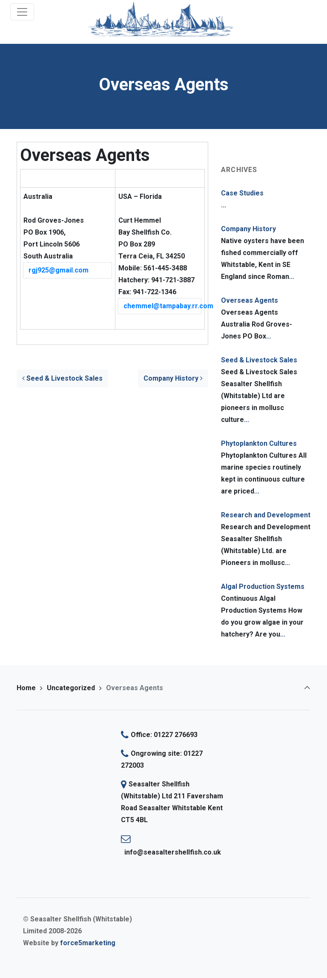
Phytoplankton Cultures (259, 443)
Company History (173, 378)
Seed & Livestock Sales (62, 378)
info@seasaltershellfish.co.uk (172, 852)
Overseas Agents (249, 300)
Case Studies (242, 193)
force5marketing (87, 943)
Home (26, 688)
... (223, 205)
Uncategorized (71, 688)
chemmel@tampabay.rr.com (162, 306)
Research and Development (265, 515)
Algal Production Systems (262, 586)
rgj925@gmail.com (59, 270)
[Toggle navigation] (22, 11)
